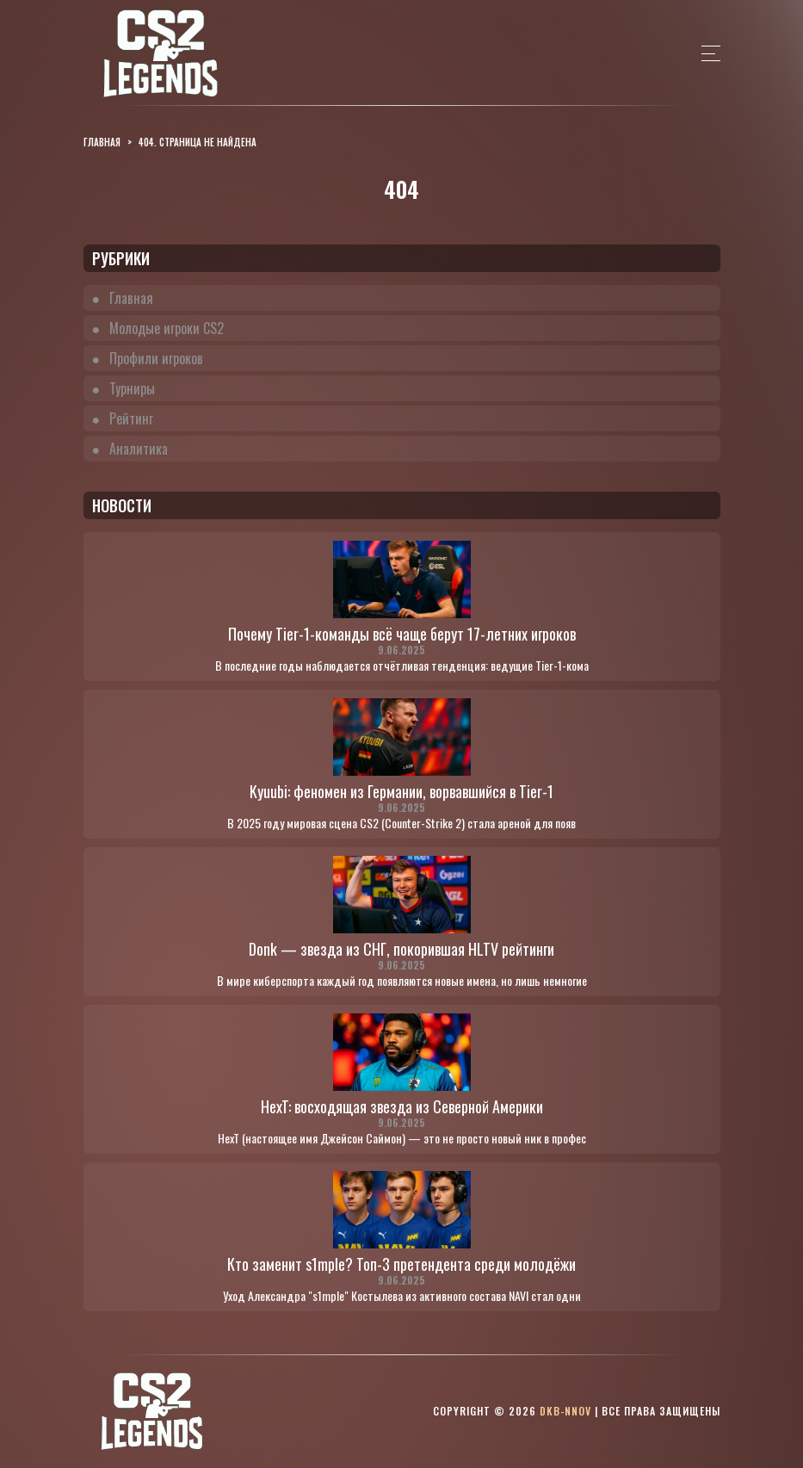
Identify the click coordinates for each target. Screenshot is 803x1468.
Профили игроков (156, 358)
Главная (131, 298)
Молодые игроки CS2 (166, 328)
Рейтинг (131, 418)
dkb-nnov (565, 1410)
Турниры (132, 388)
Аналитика (138, 448)
